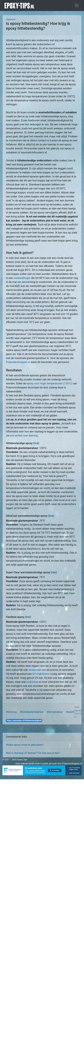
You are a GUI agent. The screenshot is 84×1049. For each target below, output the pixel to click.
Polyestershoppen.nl (18, 362)
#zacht (70, 712)
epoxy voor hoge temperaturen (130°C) (49, 383)
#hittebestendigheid (31, 712)
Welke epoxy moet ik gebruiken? (25, 744)
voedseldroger (22, 278)
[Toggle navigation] (76, 5)
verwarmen (34, 669)
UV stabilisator (41, 673)
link (36, 443)
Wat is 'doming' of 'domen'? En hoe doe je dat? (33, 753)
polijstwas (32, 681)
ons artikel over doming (24, 435)
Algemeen (10, 19)
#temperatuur (55, 712)
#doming (11, 712)
